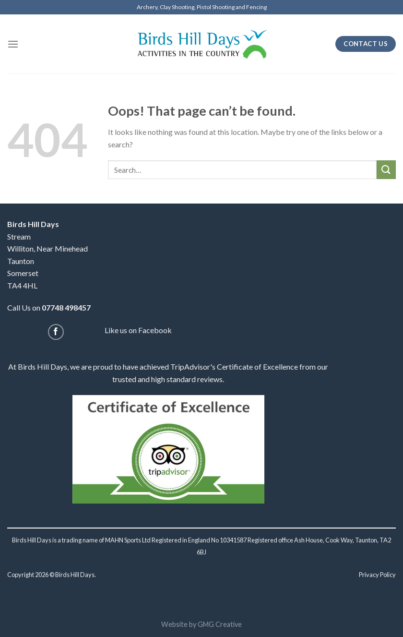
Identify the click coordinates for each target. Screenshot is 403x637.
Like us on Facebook (138, 330)
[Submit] (386, 169)
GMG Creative (220, 624)
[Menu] (13, 44)
